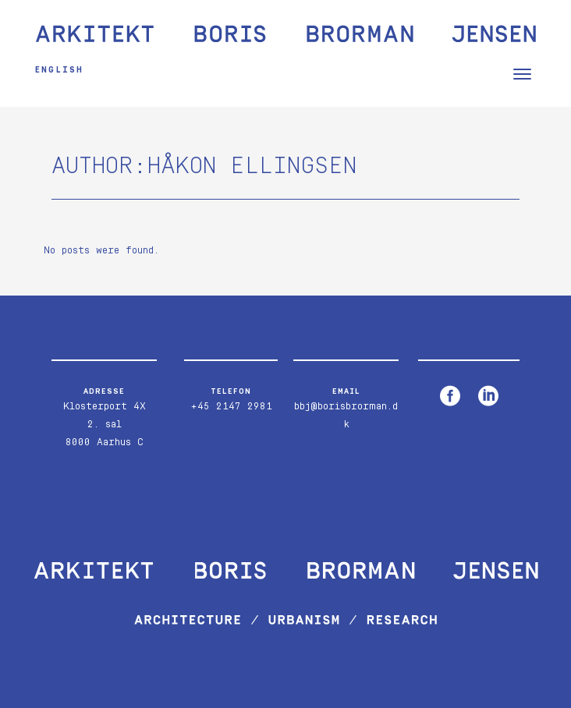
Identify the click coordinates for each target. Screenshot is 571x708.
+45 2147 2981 (231, 406)
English (59, 70)
